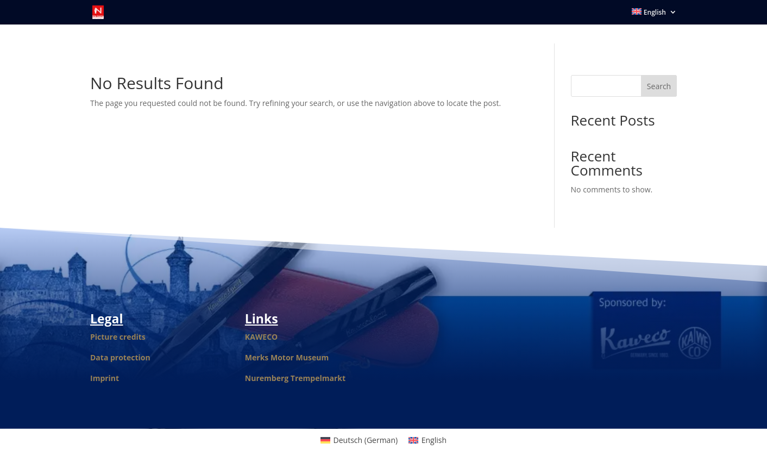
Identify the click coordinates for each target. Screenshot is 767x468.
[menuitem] (654, 16)
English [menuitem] (434, 440)
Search (659, 86)
